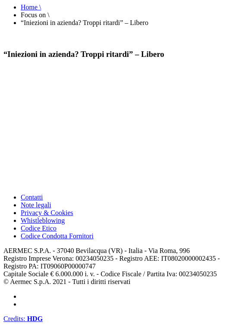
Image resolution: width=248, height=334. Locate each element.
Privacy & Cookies (47, 212)
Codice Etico (39, 228)
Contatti (32, 197)
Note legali (36, 205)
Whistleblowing (43, 220)
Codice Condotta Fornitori (57, 236)
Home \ (31, 7)
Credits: (23, 318)
